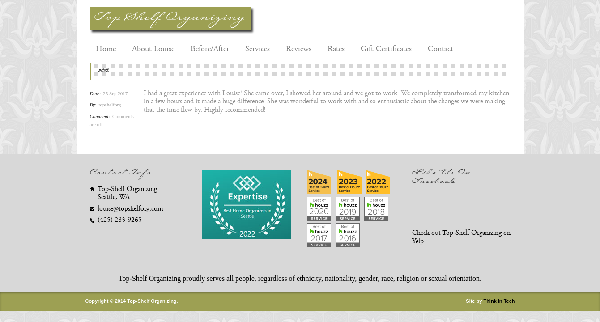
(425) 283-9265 (120, 220)
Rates (336, 48)
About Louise (153, 48)
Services (257, 48)
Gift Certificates (386, 48)
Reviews (298, 48)
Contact (440, 48)
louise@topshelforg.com (130, 208)
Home (106, 48)
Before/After (210, 48)
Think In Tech (499, 301)
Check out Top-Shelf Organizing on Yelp (461, 237)
